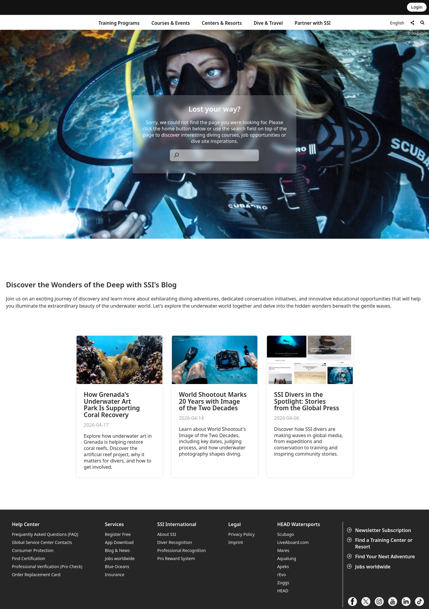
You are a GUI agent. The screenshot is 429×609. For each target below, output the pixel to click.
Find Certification (28, 558)
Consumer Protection (33, 550)
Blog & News (117, 550)
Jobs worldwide (369, 566)
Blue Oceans (117, 566)
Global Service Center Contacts (42, 542)
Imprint (235, 542)
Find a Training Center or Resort (380, 543)
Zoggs (283, 582)
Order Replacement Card (36, 574)
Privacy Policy (241, 534)
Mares (283, 550)
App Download (119, 542)
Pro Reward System (176, 558)
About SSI (166, 534)
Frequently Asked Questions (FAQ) (45, 534)
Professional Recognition (181, 550)
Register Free (117, 534)
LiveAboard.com (293, 542)
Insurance (114, 574)
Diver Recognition (174, 542)
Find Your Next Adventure (381, 556)
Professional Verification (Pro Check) (47, 566)
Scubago (285, 534)
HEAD (282, 590)
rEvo (281, 574)
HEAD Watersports (298, 524)
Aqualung (286, 558)
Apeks (283, 566)
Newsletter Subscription (379, 530)
